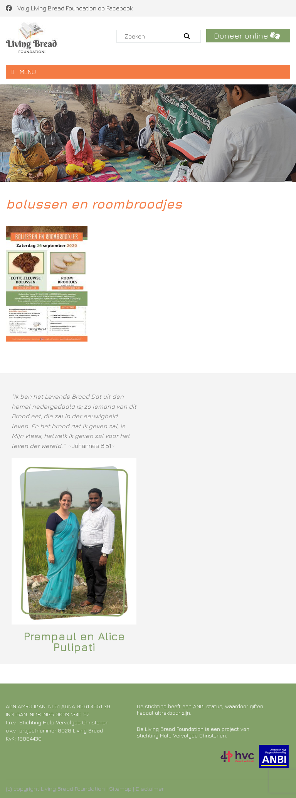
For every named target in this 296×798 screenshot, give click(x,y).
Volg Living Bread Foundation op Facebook (69, 8)
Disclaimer (150, 788)
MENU (24, 71)
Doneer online (247, 35)
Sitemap (120, 788)
